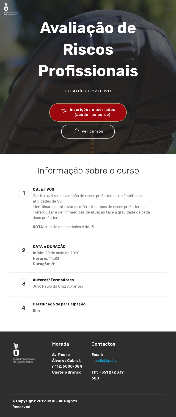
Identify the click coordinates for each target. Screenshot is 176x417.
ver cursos (88, 132)
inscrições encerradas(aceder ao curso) (88, 112)
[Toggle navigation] (168, 7)
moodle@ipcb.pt (105, 360)
